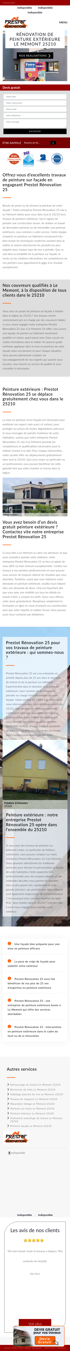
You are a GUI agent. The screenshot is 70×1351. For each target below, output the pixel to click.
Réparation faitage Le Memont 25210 (31, 1103)
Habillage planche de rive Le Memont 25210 (35, 1094)
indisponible (24, 7)
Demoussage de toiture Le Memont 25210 (33, 1084)
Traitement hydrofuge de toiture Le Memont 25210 (34, 1120)
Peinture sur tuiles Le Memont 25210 (31, 1108)
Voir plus (35, 1324)
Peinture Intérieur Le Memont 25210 (30, 1113)
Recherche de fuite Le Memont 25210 (31, 1089)
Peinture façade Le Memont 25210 (29, 1125)
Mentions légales (55, 1348)
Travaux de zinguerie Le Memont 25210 (32, 1099)
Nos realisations (35, 56)
